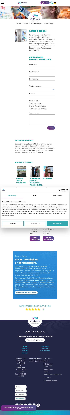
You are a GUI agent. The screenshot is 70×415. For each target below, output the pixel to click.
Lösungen (45, 346)
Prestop (25, 353)
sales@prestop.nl (35, 359)
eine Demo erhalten (37, 106)
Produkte (26, 23)
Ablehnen (13, 223)
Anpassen (35, 223)
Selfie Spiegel (49, 23)
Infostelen (47, 378)
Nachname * (34, 72)
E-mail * (32, 93)
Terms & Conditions (45, 412)
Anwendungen (37, 23)
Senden (51, 128)
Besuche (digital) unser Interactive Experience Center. (35, 336)
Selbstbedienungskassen (52, 374)
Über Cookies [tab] (57, 195)
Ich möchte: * (34, 101)
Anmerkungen (34, 113)
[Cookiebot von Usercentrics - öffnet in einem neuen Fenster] (60, 190)
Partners (25, 351)
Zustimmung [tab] (12, 195)
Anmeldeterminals (50, 381)
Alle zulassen (57, 223)
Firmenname (34, 79)
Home (19, 23)
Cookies (22, 412)
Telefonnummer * (35, 86)
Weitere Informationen (35, 238)
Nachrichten (45, 351)
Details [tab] (35, 195)
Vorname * (33, 65)
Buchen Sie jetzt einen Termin (26, 292)
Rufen (45, 3)
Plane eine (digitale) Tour (35, 340)
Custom (45, 348)
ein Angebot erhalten (38, 109)
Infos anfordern (35, 103)
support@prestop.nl (36, 361)
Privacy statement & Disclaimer (32, 412)
